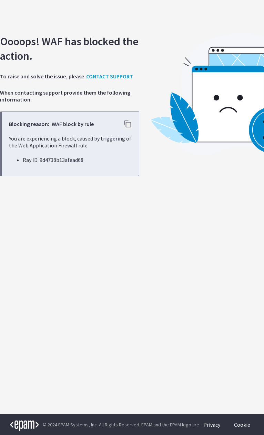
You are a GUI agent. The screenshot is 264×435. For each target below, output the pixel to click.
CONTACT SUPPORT (109, 76)
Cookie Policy (242, 428)
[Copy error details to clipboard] (127, 124)
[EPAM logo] (19, 424)
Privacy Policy (211, 428)
